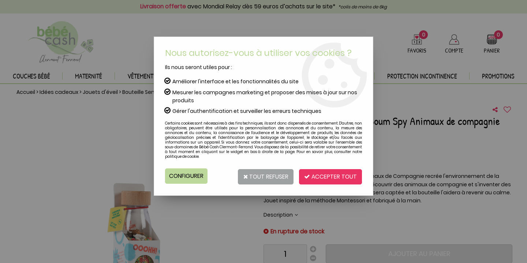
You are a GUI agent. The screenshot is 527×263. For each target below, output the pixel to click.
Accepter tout (329, 176)
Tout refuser (262, 176)
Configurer (186, 176)
